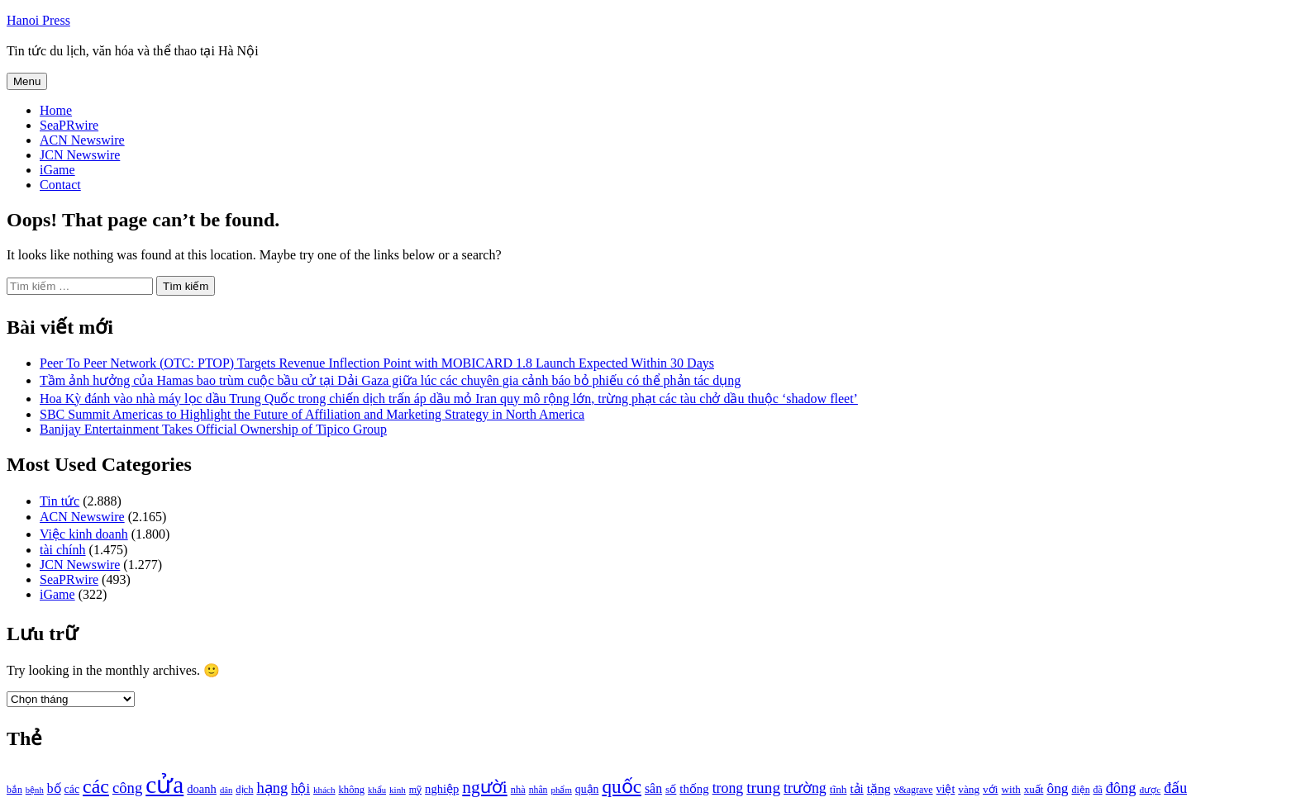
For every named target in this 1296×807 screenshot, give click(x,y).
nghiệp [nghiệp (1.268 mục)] (442, 788)
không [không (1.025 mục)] (352, 789)
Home (56, 110)
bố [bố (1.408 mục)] (54, 788)
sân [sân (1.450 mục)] (653, 788)
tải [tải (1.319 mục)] (856, 788)
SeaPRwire (69, 125)
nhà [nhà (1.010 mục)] (518, 789)
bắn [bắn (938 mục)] (14, 790)
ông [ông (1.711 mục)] (1057, 788)
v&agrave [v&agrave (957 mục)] (912, 789)
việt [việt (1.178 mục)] (945, 789)
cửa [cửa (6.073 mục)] (164, 784)
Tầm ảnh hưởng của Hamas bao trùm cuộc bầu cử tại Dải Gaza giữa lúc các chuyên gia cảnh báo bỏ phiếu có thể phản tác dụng (390, 380)
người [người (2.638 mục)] (484, 787)
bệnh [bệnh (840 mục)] (35, 790)
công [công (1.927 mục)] (127, 787)
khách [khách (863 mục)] (324, 790)
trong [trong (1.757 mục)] (728, 788)
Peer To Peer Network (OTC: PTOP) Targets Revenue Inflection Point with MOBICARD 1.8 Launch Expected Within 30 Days (377, 363)
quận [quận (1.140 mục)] (587, 789)
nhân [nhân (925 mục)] (538, 790)
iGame (57, 170)
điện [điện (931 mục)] (1081, 790)
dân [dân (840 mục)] (226, 790)
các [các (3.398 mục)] (96, 786)
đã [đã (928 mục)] (1098, 790)
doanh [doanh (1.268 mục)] (202, 788)
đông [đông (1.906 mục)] (1121, 788)
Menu (26, 81)
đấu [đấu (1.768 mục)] (1175, 788)
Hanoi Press (38, 20)
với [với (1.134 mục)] (990, 789)
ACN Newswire (82, 140)
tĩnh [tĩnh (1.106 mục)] (838, 789)
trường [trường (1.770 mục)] (805, 788)
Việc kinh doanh (84, 534)
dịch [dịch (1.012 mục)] (244, 789)
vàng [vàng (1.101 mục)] (968, 789)
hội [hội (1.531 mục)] (300, 788)
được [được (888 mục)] (1150, 790)
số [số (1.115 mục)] (670, 789)
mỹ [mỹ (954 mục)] (415, 789)
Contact (60, 185)
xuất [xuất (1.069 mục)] (1034, 789)
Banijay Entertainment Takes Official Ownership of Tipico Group (213, 429)
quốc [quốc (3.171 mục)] (621, 786)
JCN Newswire (80, 155)
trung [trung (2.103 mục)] (763, 787)
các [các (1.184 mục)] (72, 789)
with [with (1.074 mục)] (1011, 789)
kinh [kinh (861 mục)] (397, 790)
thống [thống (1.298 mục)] (693, 788)
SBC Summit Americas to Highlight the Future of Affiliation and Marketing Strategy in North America (312, 414)
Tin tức (59, 501)
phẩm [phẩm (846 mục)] (561, 790)
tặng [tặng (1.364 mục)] (879, 788)
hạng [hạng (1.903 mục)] (272, 788)
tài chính (63, 550)
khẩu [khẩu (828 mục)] (377, 790)
